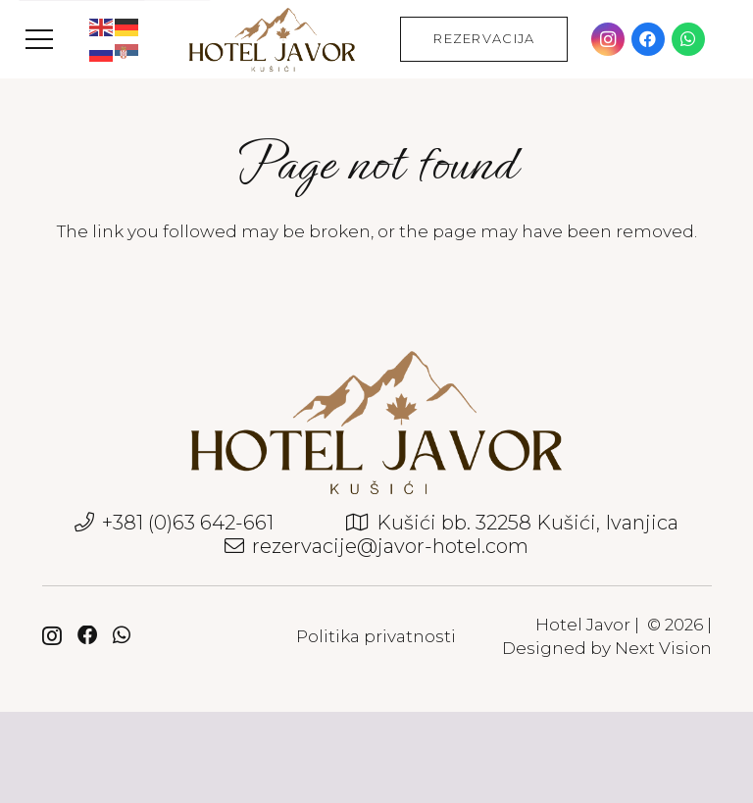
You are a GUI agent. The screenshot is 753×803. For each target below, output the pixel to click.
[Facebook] (648, 39)
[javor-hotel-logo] (272, 40)
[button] (39, 39)
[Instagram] (608, 39)
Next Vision (663, 648)
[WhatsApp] (688, 39)
